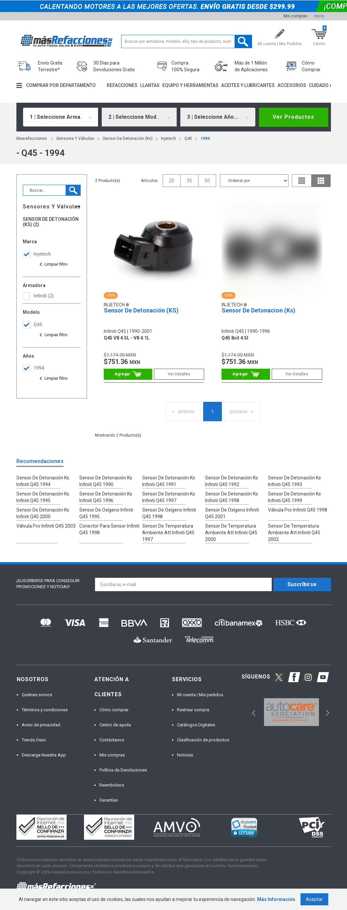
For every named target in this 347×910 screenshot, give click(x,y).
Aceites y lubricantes (248, 85)
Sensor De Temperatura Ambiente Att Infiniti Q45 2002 (294, 532)
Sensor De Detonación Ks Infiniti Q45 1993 (294, 481)
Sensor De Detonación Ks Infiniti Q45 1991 (168, 481)
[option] (291, 712)
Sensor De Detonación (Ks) (128, 138)
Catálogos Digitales (196, 724)
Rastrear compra (193, 709)
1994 (205, 138)
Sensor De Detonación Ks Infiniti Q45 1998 (231, 497)
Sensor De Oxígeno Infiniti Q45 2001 (232, 513)
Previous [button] (251, 712)
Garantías (108, 800)
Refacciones (122, 85)
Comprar (128, 374)
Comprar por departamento (61, 85)
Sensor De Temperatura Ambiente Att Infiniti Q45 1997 (168, 532)
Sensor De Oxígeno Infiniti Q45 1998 (169, 513)
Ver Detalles (179, 374)
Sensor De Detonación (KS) (141, 310)
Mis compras (295, 16)
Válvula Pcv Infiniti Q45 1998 (297, 510)
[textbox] (186, 41)
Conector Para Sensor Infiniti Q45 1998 (109, 529)
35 (189, 180)
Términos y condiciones (45, 709)
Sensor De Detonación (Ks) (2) (51, 222)
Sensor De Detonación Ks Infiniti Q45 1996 (105, 497)
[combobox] (60, 117)
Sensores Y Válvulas (75, 138)
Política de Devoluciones (123, 769)
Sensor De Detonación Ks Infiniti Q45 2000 (42, 513)
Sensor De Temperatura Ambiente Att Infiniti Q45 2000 (231, 532)
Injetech (168, 138)
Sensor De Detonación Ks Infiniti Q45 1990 (105, 481)
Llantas (150, 85)
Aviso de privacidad (41, 724)
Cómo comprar (113, 709)
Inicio (319, 16)
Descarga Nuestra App (44, 754)
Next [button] (327, 712)
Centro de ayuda (115, 724)
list (302, 181)
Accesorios (291, 85)
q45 (188, 138)
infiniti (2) (43, 295)
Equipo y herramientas (190, 85)
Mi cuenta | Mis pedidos (200, 694)
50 (207, 180)
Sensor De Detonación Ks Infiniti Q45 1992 (231, 481)
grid (321, 181)
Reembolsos (111, 785)
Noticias (185, 754)
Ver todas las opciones (53, 264)
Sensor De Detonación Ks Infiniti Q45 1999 (294, 497)
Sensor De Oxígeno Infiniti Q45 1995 (106, 513)
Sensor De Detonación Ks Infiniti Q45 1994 (42, 481)
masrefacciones (31, 138)
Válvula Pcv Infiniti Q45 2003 (46, 526)
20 (171, 180)
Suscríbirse (302, 584)
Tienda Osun (34, 739)
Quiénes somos (37, 694)
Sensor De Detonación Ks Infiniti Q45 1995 (42, 497)
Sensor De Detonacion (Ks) (258, 310)
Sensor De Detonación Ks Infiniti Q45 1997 (168, 497)
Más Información (276, 899)
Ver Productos (293, 117)
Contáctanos (111, 739)
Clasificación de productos (203, 739)
